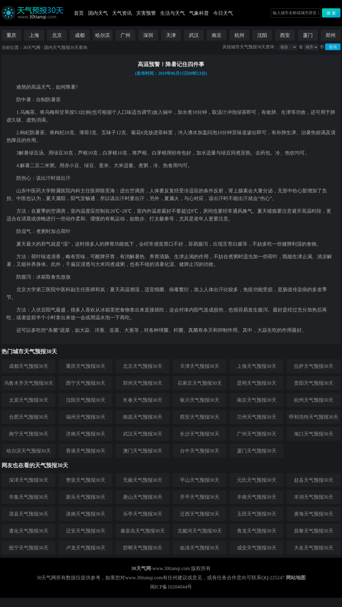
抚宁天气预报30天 (28, 547)
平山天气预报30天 (199, 480)
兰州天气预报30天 (256, 417)
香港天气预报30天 (85, 450)
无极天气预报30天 (142, 480)
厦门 (308, 35)
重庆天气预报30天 (85, 366)
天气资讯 (122, 13)
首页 (79, 13)
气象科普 (199, 13)
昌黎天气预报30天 (313, 530)
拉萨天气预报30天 (313, 366)
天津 (171, 35)
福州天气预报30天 (85, 417)
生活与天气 (172, 13)
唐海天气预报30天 (313, 514)
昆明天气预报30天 (256, 383)
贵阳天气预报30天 (313, 383)
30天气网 (31, 47)
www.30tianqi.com (171, 568)
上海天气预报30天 (256, 366)
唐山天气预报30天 (142, 497)
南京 (217, 35)
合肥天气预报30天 (28, 417)
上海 (34, 35)
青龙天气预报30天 (256, 530)
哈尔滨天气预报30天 (28, 450)
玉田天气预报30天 (256, 514)
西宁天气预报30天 (85, 383)
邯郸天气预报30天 (142, 547)
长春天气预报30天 (142, 400)
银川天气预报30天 (199, 400)
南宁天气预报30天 (28, 433)
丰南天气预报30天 (256, 497)
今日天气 (223, 13)
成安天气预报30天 (256, 547)
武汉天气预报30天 (142, 433)
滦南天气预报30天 (85, 514)
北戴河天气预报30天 (199, 530)
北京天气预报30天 (142, 366)
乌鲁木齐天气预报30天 (28, 383)
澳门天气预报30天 (142, 450)
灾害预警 (146, 13)
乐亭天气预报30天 (142, 514)
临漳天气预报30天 (199, 547)
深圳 (148, 35)
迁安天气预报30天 (85, 530)
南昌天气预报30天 (142, 417)
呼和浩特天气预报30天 (313, 417)
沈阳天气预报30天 (85, 400)
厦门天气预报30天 (256, 450)
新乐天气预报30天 (85, 497)
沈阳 (262, 35)
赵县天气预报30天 (313, 480)
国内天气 (98, 13)
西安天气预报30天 (199, 417)
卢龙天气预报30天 (85, 547)
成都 (80, 35)
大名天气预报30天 (313, 547)
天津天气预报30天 (199, 366)
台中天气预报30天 (199, 450)
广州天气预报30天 (256, 433)
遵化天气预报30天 (28, 530)
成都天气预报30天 (28, 366)
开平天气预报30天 (199, 497)
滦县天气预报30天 (28, 514)
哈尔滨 (102, 35)
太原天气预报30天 (28, 400)
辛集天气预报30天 (28, 497)
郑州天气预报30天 (142, 383)
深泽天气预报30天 (28, 480)
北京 (57, 35)
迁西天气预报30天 (199, 514)
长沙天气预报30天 (199, 433)
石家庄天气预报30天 (199, 383)
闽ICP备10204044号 (171, 586)
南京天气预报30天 (256, 400)
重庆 (11, 35)
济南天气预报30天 (85, 433)
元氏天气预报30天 (256, 480)
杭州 (239, 35)
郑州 (331, 35)
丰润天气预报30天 (313, 497)
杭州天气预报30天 (313, 400)
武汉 (194, 35)
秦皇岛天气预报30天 (142, 530)
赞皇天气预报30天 (85, 480)
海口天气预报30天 (313, 433)
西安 (285, 35)
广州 (125, 35)
